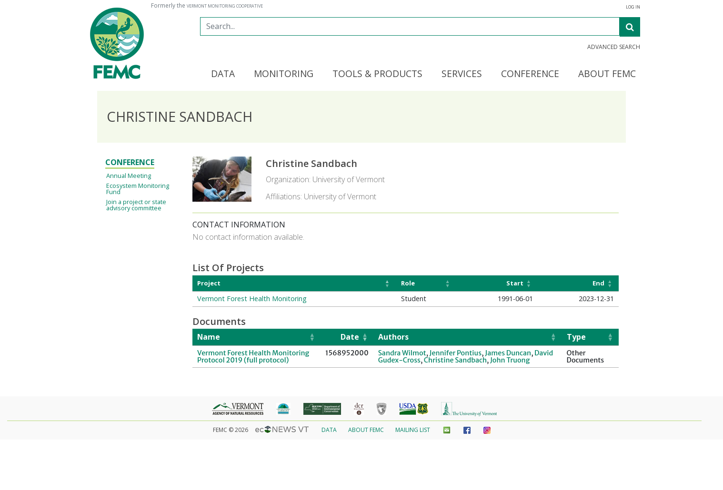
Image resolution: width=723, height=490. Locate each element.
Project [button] (209, 283)
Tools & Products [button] (377, 74)
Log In (633, 7)
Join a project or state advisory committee (136, 204)
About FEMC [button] (607, 74)
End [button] (598, 283)
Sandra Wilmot (402, 353)
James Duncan (508, 353)
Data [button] (223, 74)
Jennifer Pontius (456, 353)
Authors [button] (393, 337)
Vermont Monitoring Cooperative (225, 6)
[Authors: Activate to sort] (467, 337)
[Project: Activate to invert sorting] (294, 283)
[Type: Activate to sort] (590, 337)
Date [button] (350, 337)
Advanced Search (613, 47)
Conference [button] (530, 74)
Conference (129, 162)
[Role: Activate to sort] (426, 283)
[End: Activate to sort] (578, 283)
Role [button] (408, 283)
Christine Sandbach (455, 360)
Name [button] (208, 337)
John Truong (510, 360)
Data (329, 430)
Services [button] (462, 74)
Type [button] (576, 337)
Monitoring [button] (283, 74)
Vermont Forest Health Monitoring (252, 298)
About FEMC (366, 430)
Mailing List (412, 430)
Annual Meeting (128, 175)
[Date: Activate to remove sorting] (347, 337)
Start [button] (514, 283)
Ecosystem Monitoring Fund (137, 188)
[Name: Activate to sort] (256, 337)
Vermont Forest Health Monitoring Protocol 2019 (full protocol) (253, 356)
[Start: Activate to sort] (496, 283)
